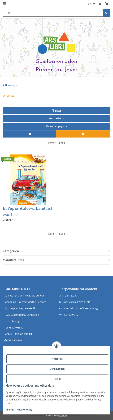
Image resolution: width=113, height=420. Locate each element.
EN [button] (90, 4)
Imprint (10, 409)
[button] (100, 3)
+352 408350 (16, 327)
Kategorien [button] (11, 251)
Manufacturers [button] (13, 260)
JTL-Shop (62, 415)
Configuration (57, 368)
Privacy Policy (24, 409)
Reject (57, 378)
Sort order (55, 118)
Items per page (55, 126)
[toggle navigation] (4, 2)
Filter (56, 110)
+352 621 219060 (23, 334)
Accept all (57, 358)
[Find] (106, 13)
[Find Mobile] (53, 13)
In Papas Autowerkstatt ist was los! (27, 211)
